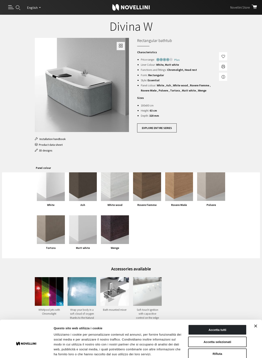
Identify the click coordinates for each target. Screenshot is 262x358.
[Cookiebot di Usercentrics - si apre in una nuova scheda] (26, 350)
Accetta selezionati (217, 320)
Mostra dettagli (215, 350)
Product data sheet (49, 145)
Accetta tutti (217, 308)
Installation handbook (50, 139)
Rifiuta (217, 332)
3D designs (43, 150)
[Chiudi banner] (255, 304)
